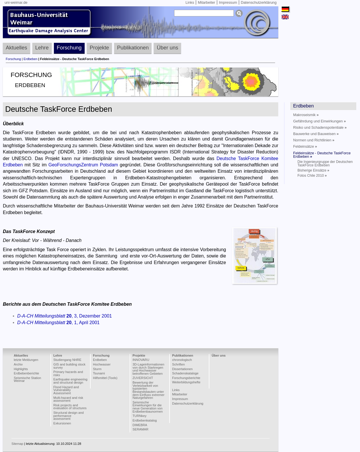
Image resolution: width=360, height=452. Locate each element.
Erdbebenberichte (26, 373)
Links (190, 2)
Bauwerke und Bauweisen (316, 134)
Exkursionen (62, 423)
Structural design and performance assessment (68, 415)
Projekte (99, 48)
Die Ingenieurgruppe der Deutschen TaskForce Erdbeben (325, 163)
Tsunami (99, 373)
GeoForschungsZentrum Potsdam (83, 164)
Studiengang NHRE (67, 359)
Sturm (97, 369)
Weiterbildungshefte (186, 382)
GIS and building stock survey (69, 366)
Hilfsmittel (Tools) (105, 378)
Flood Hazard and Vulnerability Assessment (66, 390)
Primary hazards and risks (68, 373)
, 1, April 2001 (58, 322)
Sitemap (17, 443)
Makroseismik (306, 115)
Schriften (178, 364)
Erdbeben (31, 59)
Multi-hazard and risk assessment (68, 399)
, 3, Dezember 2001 (64, 315)
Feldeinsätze (305, 146)
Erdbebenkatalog (145, 420)
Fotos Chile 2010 (312, 176)
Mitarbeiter (206, 2)
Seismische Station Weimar (27, 379)
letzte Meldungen (26, 359)
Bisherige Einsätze (313, 170)
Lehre (42, 48)
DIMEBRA (140, 425)
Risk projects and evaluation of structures (70, 406)
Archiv (18, 364)
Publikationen (133, 48)
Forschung (69, 48)
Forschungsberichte (186, 378)
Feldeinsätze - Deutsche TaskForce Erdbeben (322, 155)
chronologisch (182, 359)
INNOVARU (141, 359)
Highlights (21, 369)
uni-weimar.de (16, 2)
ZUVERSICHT (143, 378)
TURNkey (139, 416)
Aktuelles (16, 48)
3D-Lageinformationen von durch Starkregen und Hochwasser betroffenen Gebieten (148, 369)
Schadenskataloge (185, 373)
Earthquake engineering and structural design (70, 381)
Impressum (228, 2)
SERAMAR (140, 429)
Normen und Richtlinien (313, 140)
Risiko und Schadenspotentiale (320, 127)
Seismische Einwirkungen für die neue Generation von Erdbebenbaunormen (148, 407)
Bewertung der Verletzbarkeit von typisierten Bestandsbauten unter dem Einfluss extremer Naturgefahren (148, 390)
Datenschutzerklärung (259, 2)
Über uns (167, 48)
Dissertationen (182, 369)
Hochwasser (102, 364)
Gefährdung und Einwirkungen (319, 121)
